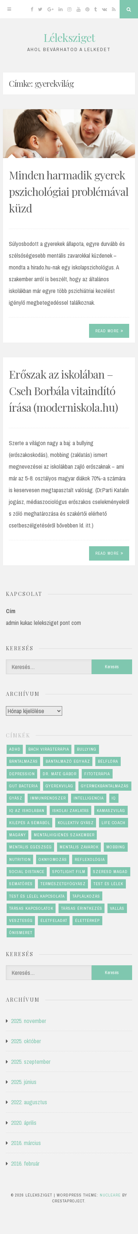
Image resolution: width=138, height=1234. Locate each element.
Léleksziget (69, 37)
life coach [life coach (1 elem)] (113, 822)
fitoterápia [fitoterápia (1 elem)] (97, 773)
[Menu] (9, 9)
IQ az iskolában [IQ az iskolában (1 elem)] (27, 810)
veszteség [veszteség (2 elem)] (21, 920)
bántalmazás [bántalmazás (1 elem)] (23, 761)
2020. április (23, 1123)
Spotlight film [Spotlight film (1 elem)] (68, 871)
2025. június (23, 1082)
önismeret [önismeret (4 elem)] (20, 932)
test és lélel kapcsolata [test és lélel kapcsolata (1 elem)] (37, 896)
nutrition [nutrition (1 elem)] (20, 859)
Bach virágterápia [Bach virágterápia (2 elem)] (48, 749)
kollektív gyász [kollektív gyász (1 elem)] (76, 822)
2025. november (28, 1021)
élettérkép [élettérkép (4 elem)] (87, 920)
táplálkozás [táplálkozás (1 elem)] (86, 896)
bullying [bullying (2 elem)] (86, 749)
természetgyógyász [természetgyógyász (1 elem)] (63, 883)
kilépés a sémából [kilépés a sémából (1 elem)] (29, 822)
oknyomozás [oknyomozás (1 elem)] (53, 859)
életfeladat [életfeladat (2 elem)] (53, 920)
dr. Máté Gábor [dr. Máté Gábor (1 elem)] (60, 773)
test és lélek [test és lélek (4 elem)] (108, 883)
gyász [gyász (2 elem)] (15, 798)
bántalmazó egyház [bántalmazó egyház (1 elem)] (68, 761)
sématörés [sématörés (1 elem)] (21, 883)
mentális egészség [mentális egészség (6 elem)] (30, 847)
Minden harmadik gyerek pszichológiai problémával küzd (68, 191)
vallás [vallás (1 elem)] (117, 908)
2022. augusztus (29, 1102)
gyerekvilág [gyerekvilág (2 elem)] (59, 785)
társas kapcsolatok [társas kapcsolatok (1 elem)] (31, 908)
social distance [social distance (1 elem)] (27, 871)
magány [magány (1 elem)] (17, 834)
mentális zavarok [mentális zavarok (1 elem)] (79, 847)
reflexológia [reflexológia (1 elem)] (90, 859)
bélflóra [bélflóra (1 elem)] (108, 761)
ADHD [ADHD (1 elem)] (15, 749)
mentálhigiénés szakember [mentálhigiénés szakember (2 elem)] (64, 834)
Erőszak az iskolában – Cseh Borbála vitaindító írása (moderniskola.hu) (63, 391)
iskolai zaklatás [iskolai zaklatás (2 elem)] (70, 810)
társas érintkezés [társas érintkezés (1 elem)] (81, 908)
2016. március (26, 1143)
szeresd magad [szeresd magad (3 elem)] (110, 871)
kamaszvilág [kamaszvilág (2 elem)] (111, 810)
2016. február (25, 1163)
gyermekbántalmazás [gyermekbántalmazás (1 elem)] (105, 785)
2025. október (26, 1041)
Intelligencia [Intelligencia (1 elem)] (89, 798)
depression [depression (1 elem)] (22, 773)
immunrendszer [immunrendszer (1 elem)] (48, 798)
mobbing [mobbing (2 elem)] (115, 847)
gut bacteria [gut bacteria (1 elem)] (23, 785)
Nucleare (110, 1195)
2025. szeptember (30, 1062)
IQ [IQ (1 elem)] (114, 798)
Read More (109, 330)
